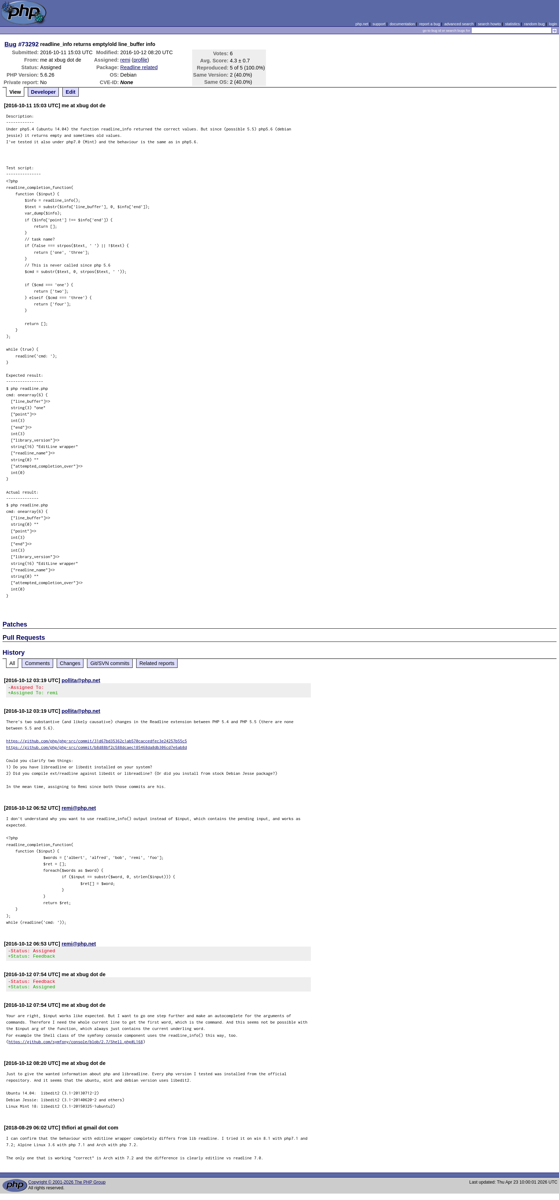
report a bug (429, 24)
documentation (402, 24)
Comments (37, 663)
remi (125, 60)
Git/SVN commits (109, 663)
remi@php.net (79, 810)
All (12, 663)
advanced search (458, 24)
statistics (512, 24)
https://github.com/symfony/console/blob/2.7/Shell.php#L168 (76, 1048)
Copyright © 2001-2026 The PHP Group (67, 1188)
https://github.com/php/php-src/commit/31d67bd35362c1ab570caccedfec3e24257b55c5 (96, 743)
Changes (70, 663)
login (553, 24)
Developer (43, 92)
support (379, 24)
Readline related (139, 67)
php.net (361, 24)
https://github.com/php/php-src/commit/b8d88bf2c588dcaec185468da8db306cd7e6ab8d (96, 749)
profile (140, 60)
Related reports (156, 663)
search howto (489, 24)
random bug (534, 24)
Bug (11, 44)
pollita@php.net (81, 680)
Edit (70, 92)
